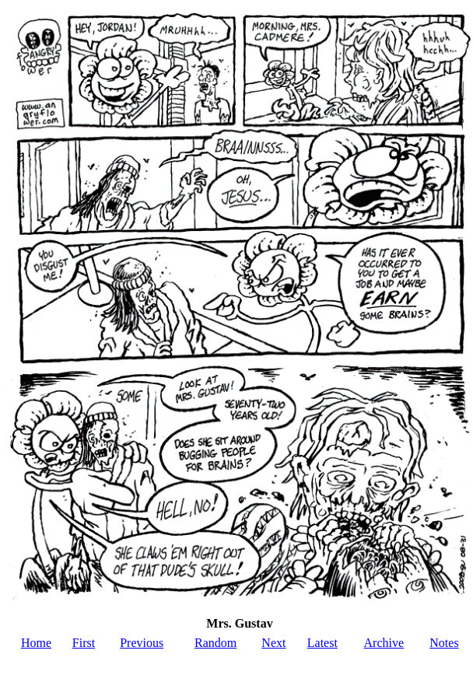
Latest (322, 642)
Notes (443, 642)
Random (215, 642)
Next (273, 642)
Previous (141, 642)
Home (36, 642)
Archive (384, 642)
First (83, 642)
